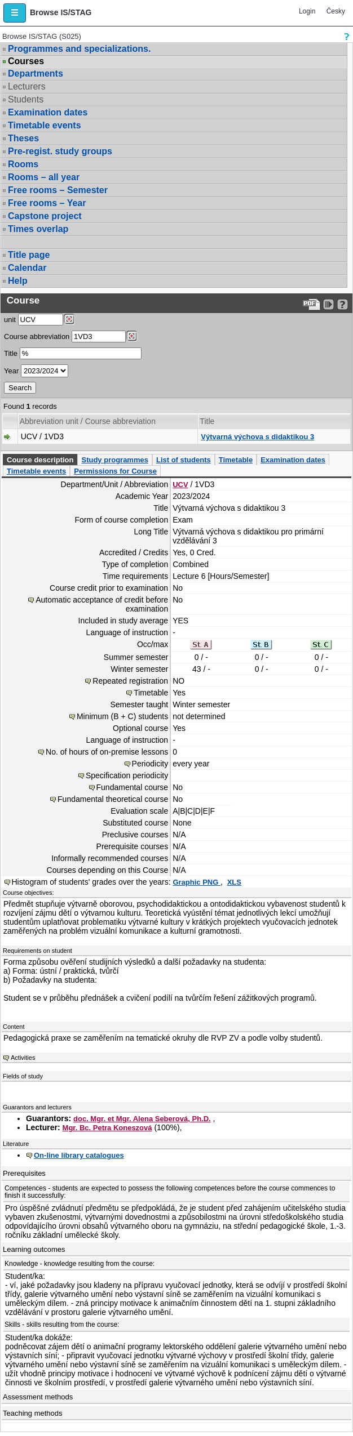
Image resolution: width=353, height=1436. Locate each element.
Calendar (27, 268)
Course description (40, 460)
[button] (14, 13)
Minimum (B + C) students (122, 716)
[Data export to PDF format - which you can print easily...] (311, 304)
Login (307, 11)
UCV (180, 484)
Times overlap (38, 229)
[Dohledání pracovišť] (69, 319)
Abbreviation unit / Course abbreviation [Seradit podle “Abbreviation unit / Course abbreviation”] (88, 421)
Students (25, 99)
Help (18, 281)
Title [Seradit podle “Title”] (207, 421)
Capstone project (45, 216)
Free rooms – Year (47, 203)
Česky (335, 11)
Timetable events (44, 125)
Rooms (23, 164)
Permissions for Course (115, 471)
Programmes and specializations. (79, 48)
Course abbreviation (36, 336)
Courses (26, 61)
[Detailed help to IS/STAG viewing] (342, 304)
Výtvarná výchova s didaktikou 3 (257, 436)
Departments (35, 73)
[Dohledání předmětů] (132, 336)
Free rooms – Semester (58, 190)
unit (10, 319)
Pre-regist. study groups (60, 151)
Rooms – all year (44, 177)
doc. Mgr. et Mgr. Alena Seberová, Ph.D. (142, 1118)
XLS (234, 882)
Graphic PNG (196, 882)
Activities (23, 1057)
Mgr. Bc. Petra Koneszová (107, 1127)
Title (10, 353)
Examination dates (47, 112)
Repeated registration (130, 680)
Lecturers (27, 86)
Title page (29, 255)
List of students (183, 460)
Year (11, 371)
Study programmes (114, 460)
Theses (23, 138)
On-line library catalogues (79, 1155)
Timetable (236, 460)
